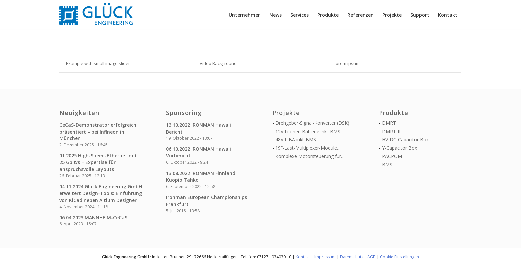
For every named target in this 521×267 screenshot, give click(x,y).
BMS (387, 164)
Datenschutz (351, 257)
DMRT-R (391, 131)
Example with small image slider (98, 63)
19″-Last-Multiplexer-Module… (308, 148)
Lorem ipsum (347, 63)
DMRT (389, 123)
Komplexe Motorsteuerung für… (310, 156)
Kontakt (303, 257)
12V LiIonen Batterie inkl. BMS (307, 131)
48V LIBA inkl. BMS (295, 139)
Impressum (325, 257)
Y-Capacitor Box (399, 148)
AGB (371, 257)
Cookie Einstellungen (399, 257)
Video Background (218, 63)
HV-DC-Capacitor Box (405, 139)
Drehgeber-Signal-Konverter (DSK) (312, 123)
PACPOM (392, 156)
